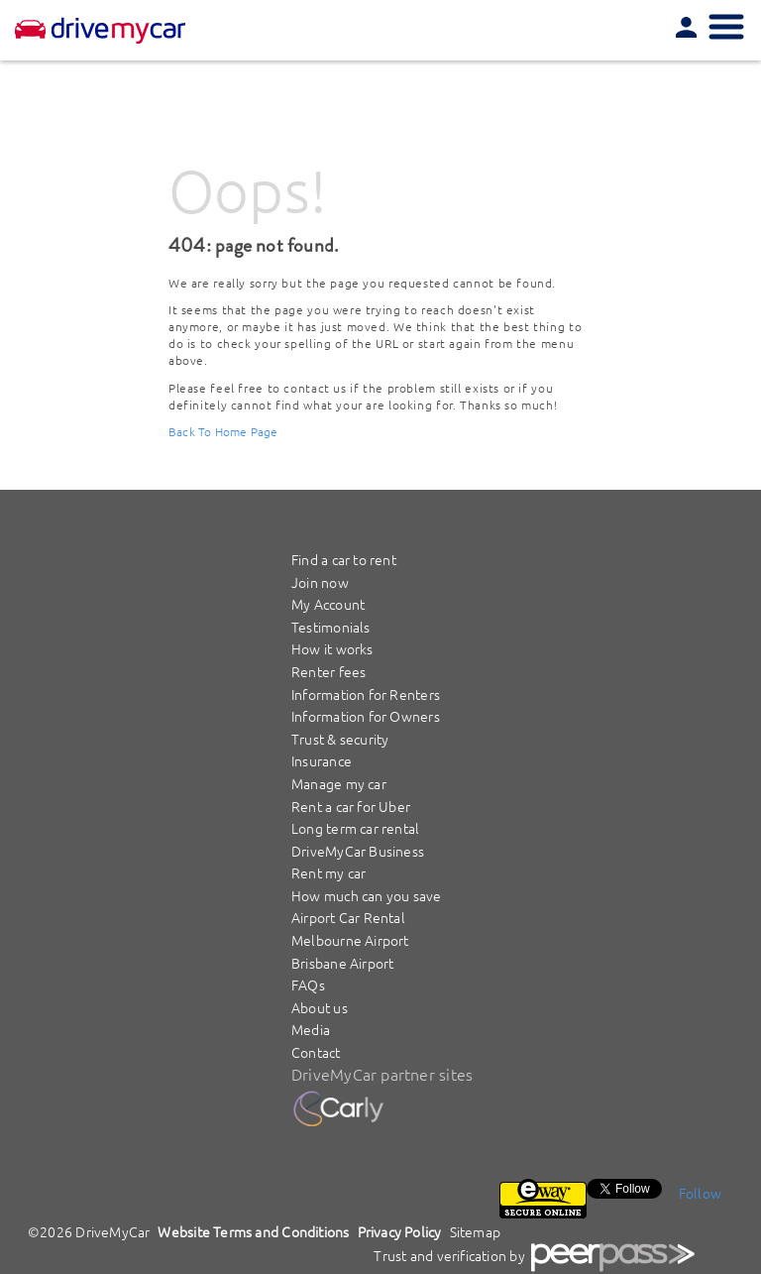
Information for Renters (365, 694)
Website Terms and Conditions (253, 1231)
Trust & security (339, 739)
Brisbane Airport (342, 963)
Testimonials (331, 627)
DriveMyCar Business (357, 851)
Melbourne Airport (350, 940)
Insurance (321, 760)
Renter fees (328, 671)
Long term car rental (355, 828)
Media (310, 1029)
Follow (700, 1193)
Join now (320, 582)
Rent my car (328, 872)
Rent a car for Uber (350, 806)
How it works (332, 648)
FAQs (308, 984)
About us (319, 1007)
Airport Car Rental (348, 917)
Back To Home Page (223, 431)
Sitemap (475, 1231)
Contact (316, 1052)
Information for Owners (365, 716)
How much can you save (366, 895)
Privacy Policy (400, 1231)
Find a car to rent (343, 559)
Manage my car (338, 783)
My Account (328, 604)
